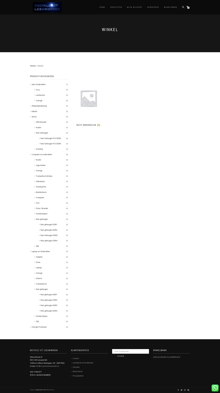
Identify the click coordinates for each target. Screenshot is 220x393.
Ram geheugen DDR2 (49, 230)
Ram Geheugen (42, 133)
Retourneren (78, 371)
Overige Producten (39, 327)
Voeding (39, 149)
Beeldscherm (41, 192)
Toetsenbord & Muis (44, 176)
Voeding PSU (41, 187)
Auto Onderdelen (39, 84)
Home (102, 7)
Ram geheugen (42, 219)
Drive (38, 262)
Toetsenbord (41, 284)
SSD (37, 246)
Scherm (39, 278)
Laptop (39, 267)
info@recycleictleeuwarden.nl (47, 366)
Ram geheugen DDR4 (49, 240)
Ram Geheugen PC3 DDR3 (51, 143)
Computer (40, 197)
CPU (37, 203)
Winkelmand (170, 7)
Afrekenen (153, 7)
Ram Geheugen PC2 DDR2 (51, 138)
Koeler (38, 127)
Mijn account (134, 7)
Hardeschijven (41, 214)
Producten (116, 7)
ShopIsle (33, 390)
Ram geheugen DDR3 (49, 305)
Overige (39, 100)
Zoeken (120, 356)
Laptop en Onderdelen (41, 251)
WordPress (50, 390)
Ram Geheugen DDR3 (49, 235)
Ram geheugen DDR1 (49, 224)
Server (34, 117)
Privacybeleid (78, 376)
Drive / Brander (42, 208)
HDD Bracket (41, 122)
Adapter (39, 257)
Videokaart (40, 181)
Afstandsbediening (39, 106)
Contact (76, 358)
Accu (38, 90)
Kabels (34, 111)
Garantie (76, 367)
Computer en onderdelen (42, 154)
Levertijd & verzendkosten (83, 363)
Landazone (40, 95)
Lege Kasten (41, 165)
